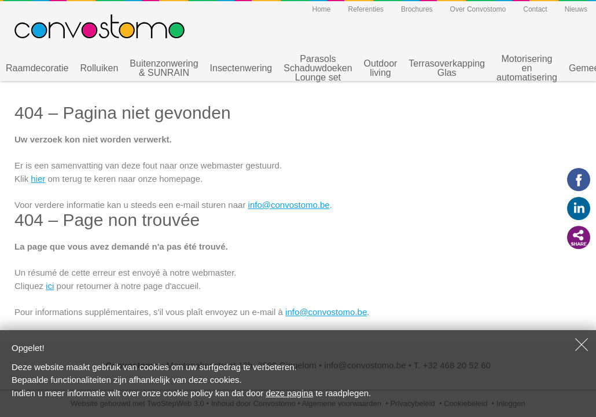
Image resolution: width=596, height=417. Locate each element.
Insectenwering (241, 68)
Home (321, 9)
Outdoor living (381, 68)
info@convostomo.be (289, 205)
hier (38, 179)
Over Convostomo (478, 9)
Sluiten (581, 344)
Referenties (366, 9)
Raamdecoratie (37, 68)
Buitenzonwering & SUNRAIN (164, 68)
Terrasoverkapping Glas (447, 68)
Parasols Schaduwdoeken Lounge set (318, 68)
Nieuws (576, 9)
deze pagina (289, 393)
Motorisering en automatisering (526, 68)
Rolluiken (99, 68)
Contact (535, 9)
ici (50, 286)
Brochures (417, 9)
